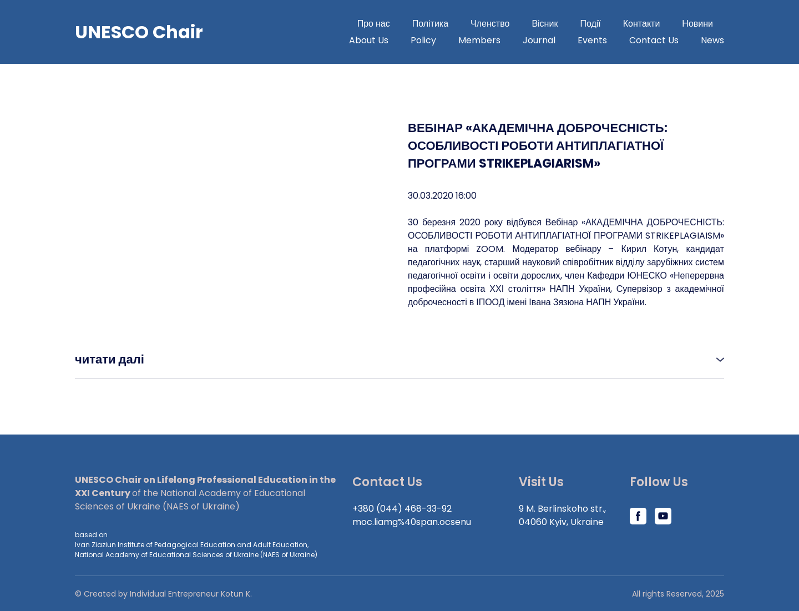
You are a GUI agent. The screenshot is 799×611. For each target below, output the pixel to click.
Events (592, 40)
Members (479, 40)
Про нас (373, 23)
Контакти (641, 23)
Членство (490, 23)
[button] (399, 359)
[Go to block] (139, 32)
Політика (430, 23)
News (712, 40)
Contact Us (654, 40)
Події (590, 23)
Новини (697, 23)
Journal (539, 40)
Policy (423, 40)
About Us (368, 40)
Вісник (545, 23)
